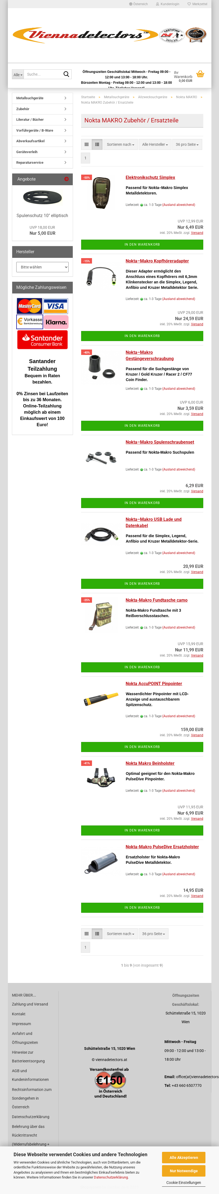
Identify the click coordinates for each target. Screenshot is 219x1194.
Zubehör (22, 109)
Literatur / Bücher (30, 119)
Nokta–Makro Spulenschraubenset (160, 442)
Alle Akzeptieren (184, 1157)
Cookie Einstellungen (183, 1182)
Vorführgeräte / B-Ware (34, 130)
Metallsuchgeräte (29, 98)
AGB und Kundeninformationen (30, 1075)
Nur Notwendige (184, 1171)
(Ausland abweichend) (178, 205)
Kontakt (19, 1014)
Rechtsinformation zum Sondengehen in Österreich (32, 1098)
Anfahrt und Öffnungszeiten (25, 1037)
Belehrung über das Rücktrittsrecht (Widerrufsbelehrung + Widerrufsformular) (30, 1139)
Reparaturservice (29, 162)
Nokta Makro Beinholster (150, 763)
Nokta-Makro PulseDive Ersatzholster (162, 846)
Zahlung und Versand (30, 1004)
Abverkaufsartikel (30, 141)
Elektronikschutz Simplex (150, 177)
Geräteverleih (26, 152)
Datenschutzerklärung (111, 1177)
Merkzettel (197, 4)
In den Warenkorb (142, 244)
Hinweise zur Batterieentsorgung (28, 1056)
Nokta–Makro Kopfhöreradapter (157, 261)
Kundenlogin (167, 4)
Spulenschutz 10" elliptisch (42, 215)
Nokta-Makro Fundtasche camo (157, 600)
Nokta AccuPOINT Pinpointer (154, 683)
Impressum (21, 1024)
